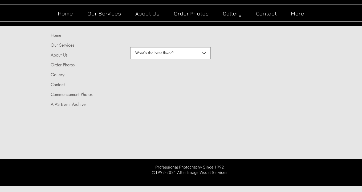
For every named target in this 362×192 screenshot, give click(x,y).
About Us (59, 55)
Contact (58, 84)
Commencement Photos (71, 94)
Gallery (57, 75)
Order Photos (63, 65)
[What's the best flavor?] (170, 53)
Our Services (62, 45)
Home (56, 35)
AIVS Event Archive (68, 104)
